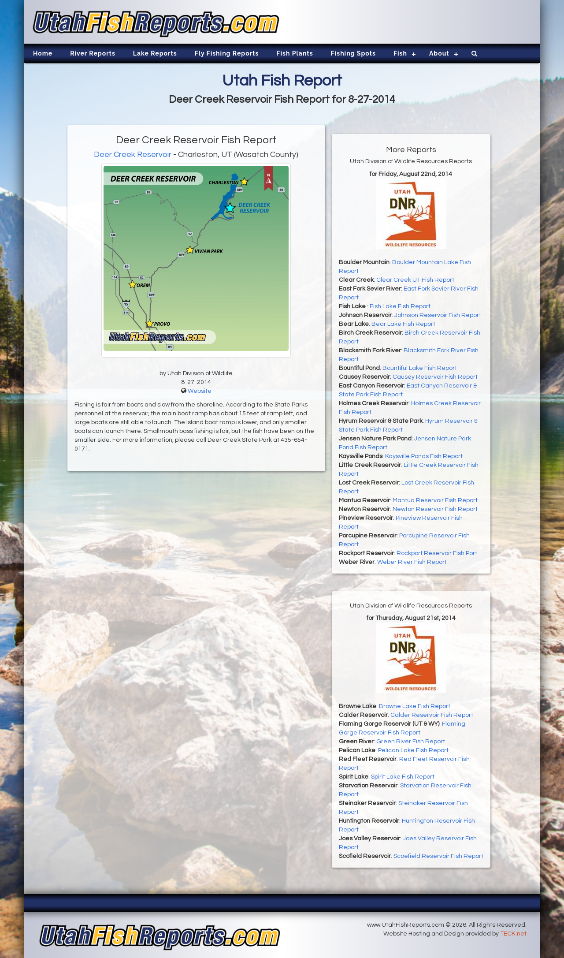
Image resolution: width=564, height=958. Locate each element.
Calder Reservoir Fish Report (431, 715)
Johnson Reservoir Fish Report (437, 315)
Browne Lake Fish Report (414, 706)
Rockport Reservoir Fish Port (437, 553)
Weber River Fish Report (412, 562)
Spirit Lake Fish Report (402, 777)
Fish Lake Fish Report (400, 306)
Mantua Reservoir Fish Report (435, 500)
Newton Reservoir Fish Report (435, 509)
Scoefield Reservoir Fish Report (438, 856)
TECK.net (513, 934)
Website (200, 391)
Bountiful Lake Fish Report (419, 368)
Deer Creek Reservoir (132, 154)
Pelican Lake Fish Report (413, 750)
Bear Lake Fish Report (403, 324)
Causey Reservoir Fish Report (435, 377)
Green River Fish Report (410, 741)
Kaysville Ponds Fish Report (424, 456)
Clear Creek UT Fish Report (415, 280)
